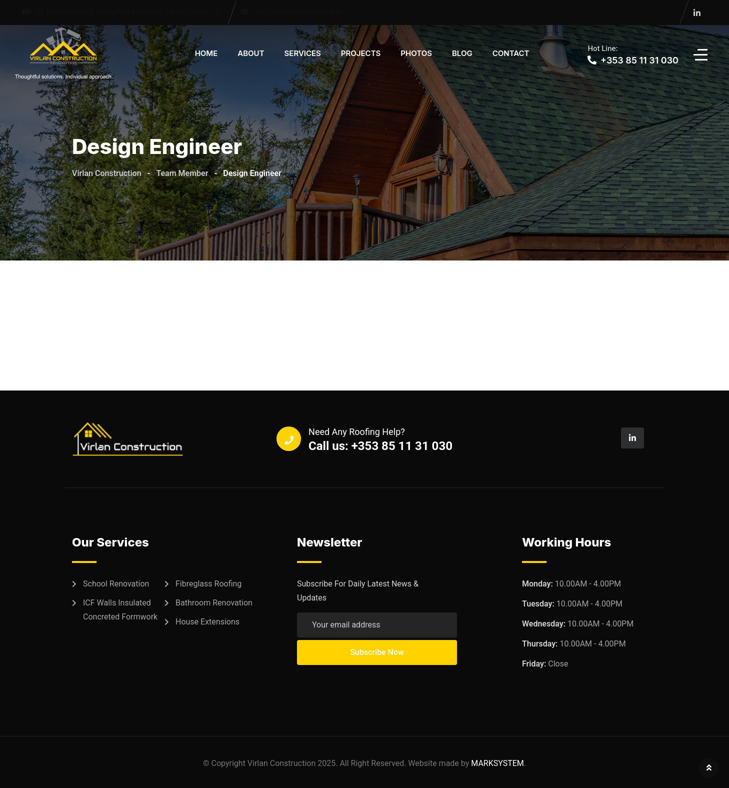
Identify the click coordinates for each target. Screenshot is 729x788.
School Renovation (116, 583)
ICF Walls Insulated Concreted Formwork (120, 610)
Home (206, 53)
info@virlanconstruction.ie (298, 12)
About (251, 53)
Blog (462, 53)
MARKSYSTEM (497, 763)
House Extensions (208, 621)
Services (302, 53)
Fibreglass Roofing (209, 583)
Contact (511, 53)
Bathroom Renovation (214, 603)
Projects (360, 53)
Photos (416, 53)
